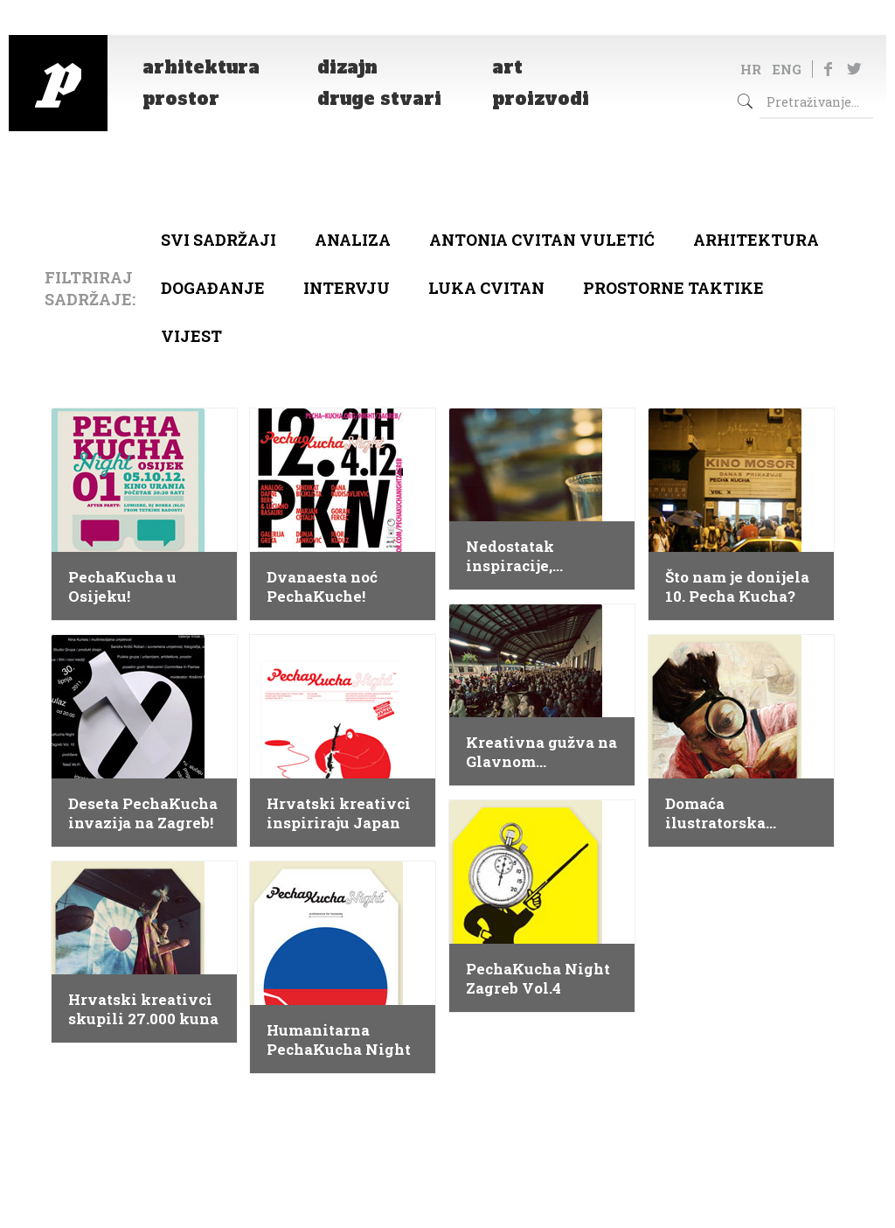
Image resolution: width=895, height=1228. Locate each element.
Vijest (191, 335)
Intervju (346, 287)
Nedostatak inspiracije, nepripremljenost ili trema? (533, 556)
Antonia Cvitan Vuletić (542, 239)
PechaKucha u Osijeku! (122, 587)
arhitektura (756, 239)
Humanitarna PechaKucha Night (339, 1040)
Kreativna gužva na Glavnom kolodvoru (541, 752)
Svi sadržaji (218, 239)
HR (750, 69)
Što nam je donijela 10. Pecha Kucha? (737, 587)
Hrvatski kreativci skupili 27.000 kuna (143, 1009)
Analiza (353, 239)
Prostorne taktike (673, 287)
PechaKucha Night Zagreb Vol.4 (538, 978)
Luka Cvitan (486, 287)
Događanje (213, 287)
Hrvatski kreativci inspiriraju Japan (339, 813)
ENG (786, 69)
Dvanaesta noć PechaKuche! (322, 587)
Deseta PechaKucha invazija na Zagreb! (143, 813)
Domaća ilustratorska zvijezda (715, 813)
